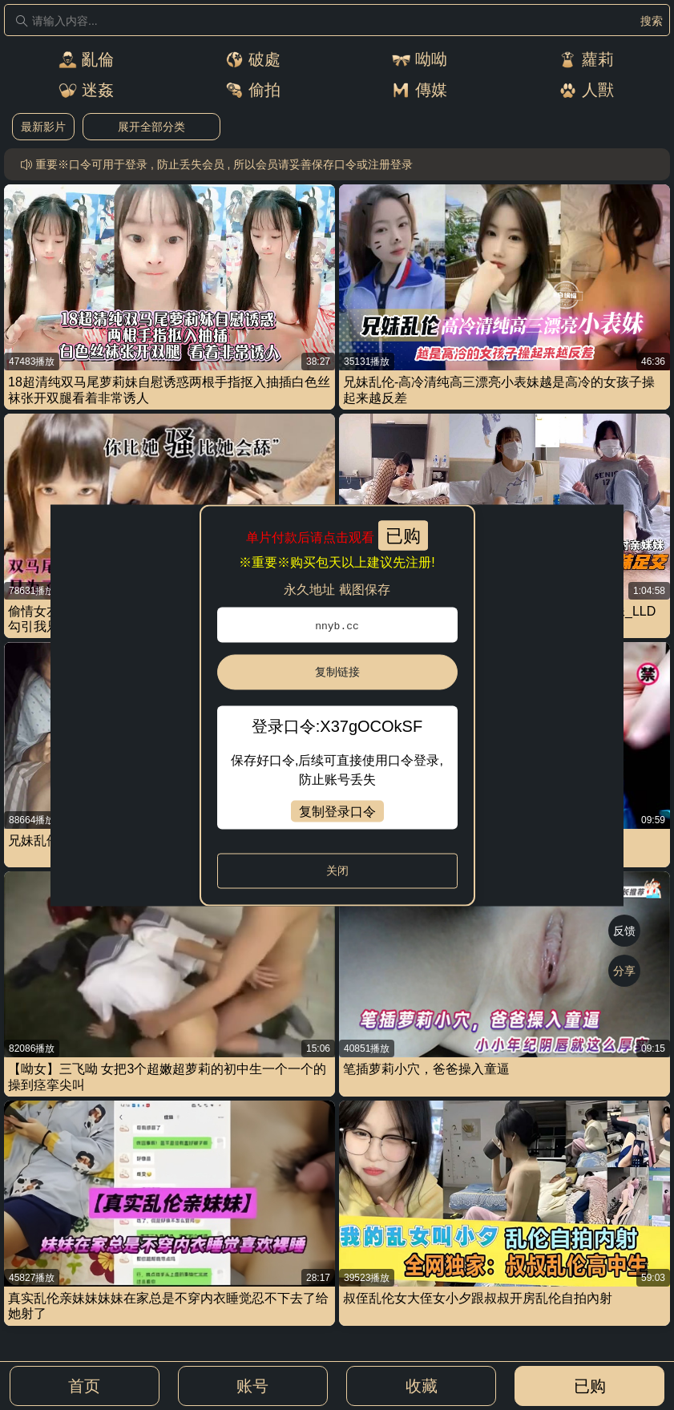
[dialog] (337, 705)
